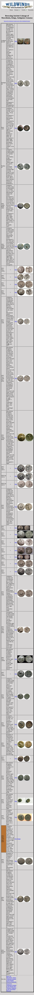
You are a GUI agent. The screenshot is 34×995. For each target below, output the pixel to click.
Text (16, 41)
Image (19, 839)
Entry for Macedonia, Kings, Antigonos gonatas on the (11, 979)
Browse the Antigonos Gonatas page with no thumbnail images (17, 21)
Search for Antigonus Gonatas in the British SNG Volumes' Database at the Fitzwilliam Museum (11, 987)
